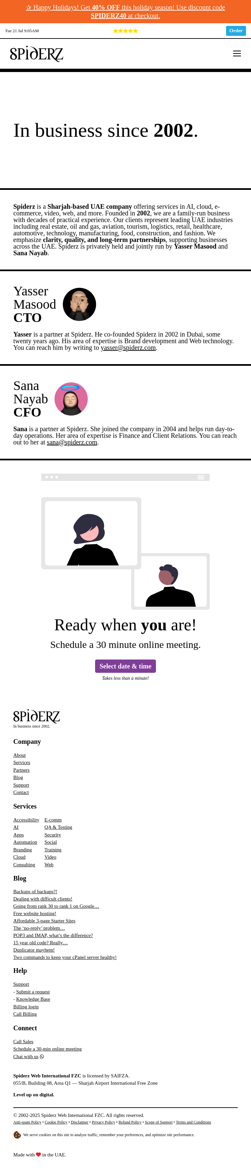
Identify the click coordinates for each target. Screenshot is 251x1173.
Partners (21, 770)
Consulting (24, 864)
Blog (18, 777)
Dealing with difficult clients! (42, 898)
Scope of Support (159, 1122)
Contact (21, 792)
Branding (22, 849)
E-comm (53, 819)
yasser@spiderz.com (128, 347)
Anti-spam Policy (27, 1122)
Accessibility (26, 819)
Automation (25, 842)
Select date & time (125, 666)
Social (51, 842)
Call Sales (23, 1041)
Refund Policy (129, 1122)
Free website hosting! (34, 913)
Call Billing (25, 1014)
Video (51, 857)
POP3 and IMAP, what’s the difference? (53, 935)
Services (21, 762)
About (19, 755)
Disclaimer (79, 1122)
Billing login (26, 1006)
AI (16, 827)
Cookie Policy (56, 1122)
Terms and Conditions (193, 1122)
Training (53, 849)
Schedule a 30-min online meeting (47, 1049)
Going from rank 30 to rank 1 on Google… (56, 906)
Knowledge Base (33, 999)
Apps (18, 834)
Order (236, 30)
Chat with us (26, 1056)
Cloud (19, 857)
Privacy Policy (103, 1122)
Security (53, 834)
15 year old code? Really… (40, 942)
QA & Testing (58, 827)
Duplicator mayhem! (34, 950)
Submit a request (33, 991)
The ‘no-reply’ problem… (39, 928)
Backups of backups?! (35, 891)
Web (49, 864)
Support (21, 785)
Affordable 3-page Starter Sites (44, 920)
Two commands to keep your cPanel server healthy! (65, 957)
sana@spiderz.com (72, 442)
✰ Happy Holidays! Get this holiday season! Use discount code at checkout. (125, 11)
